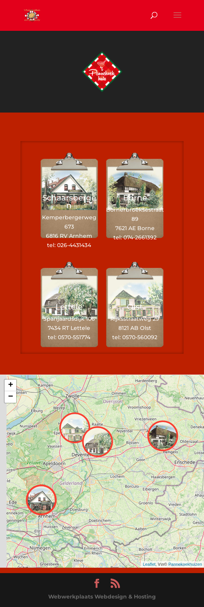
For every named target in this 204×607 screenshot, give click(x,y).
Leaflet (149, 564)
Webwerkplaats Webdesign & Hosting (102, 596)
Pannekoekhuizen (185, 564)
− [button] (10, 397)
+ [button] (10, 385)
